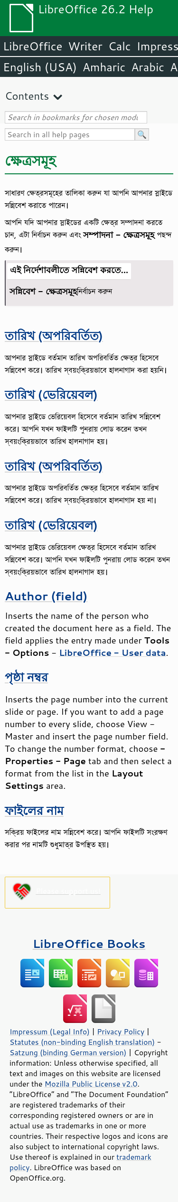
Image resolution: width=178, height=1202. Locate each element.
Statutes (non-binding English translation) (82, 1042)
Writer (85, 46)
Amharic (104, 67)
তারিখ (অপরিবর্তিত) (54, 335)
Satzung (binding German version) (68, 1052)
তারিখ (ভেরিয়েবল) (51, 394)
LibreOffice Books (89, 943)
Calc (119, 46)
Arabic (147, 67)
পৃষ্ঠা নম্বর (26, 677)
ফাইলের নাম (34, 810)
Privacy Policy (120, 1031)
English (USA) (40, 67)
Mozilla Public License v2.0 (91, 1084)
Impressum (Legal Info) (49, 1031)
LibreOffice (32, 46)
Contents (27, 95)
